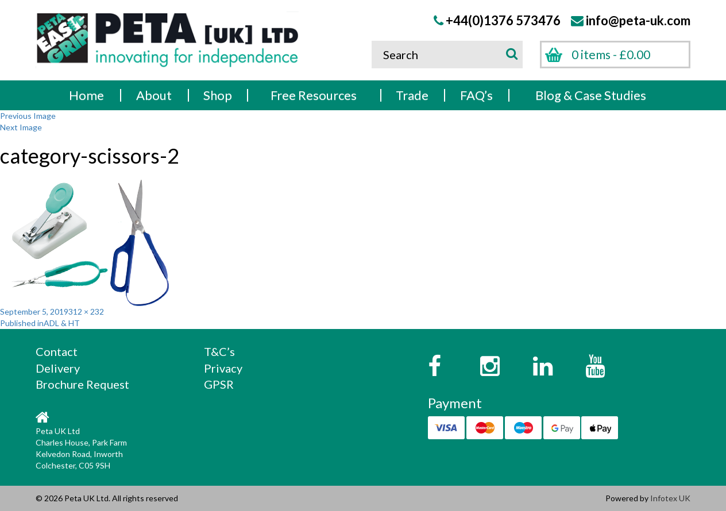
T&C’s (219, 351)
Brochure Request (82, 384)
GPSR (219, 384)
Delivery (58, 368)
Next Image (21, 127)
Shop (217, 95)
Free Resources (314, 95)
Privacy (223, 368)
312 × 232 (86, 311)
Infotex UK (670, 498)
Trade (412, 95)
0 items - (610, 54)
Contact (57, 351)
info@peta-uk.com (638, 20)
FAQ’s (476, 95)
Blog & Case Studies (590, 95)
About (154, 95)
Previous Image (28, 116)
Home (86, 95)
